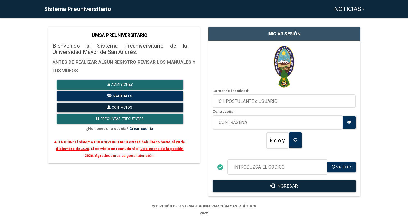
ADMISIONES (120, 84)
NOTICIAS (349, 9)
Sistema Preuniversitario (77, 9)
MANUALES (119, 96)
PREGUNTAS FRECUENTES (119, 119)
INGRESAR (284, 186)
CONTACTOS (119, 107)
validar (341, 167)
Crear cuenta (141, 128)
